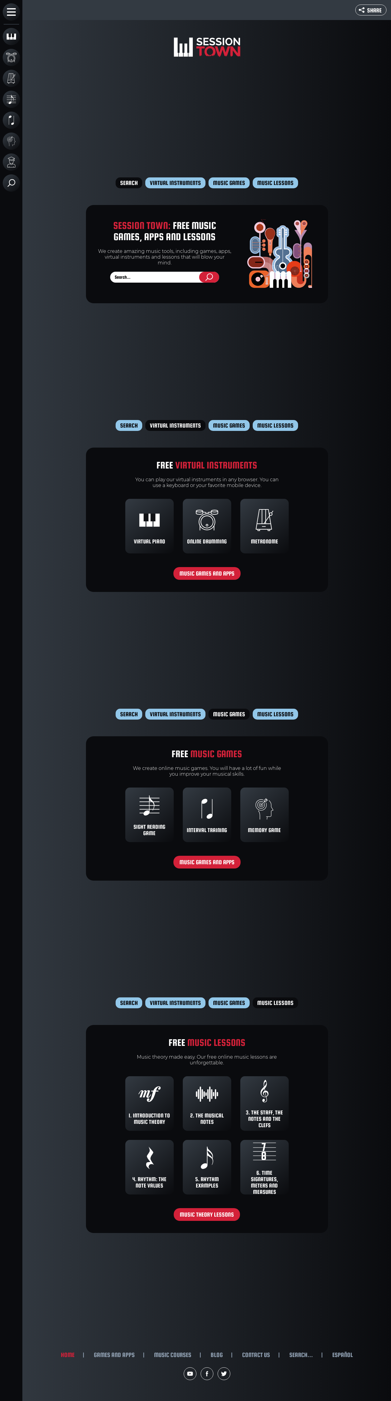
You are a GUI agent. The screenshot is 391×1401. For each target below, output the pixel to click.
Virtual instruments (175, 183)
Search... (301, 1354)
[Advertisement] (207, 118)
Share (370, 10)
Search (129, 183)
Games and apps (114, 1354)
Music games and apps (207, 573)
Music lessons (275, 183)
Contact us (256, 1354)
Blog (217, 1354)
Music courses (172, 1354)
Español (342, 1354)
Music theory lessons (207, 1214)
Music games (229, 183)
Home (67, 1354)
